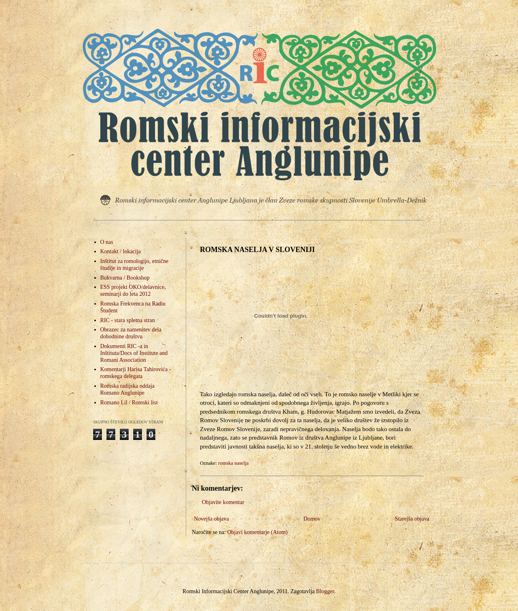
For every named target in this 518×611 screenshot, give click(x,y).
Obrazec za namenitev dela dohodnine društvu (130, 333)
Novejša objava (211, 519)
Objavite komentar (223, 502)
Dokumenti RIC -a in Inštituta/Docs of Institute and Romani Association (134, 353)
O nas (106, 242)
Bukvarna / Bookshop (125, 278)
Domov (312, 519)
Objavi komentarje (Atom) (257, 532)
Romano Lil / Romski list (129, 403)
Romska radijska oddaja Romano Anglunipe (127, 389)
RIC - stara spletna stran (127, 320)
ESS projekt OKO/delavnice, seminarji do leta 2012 (133, 290)
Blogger (325, 591)
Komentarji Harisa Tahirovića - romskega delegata (135, 372)
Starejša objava (412, 519)
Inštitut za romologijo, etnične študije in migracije (134, 264)
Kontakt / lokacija (120, 251)
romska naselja (233, 463)
